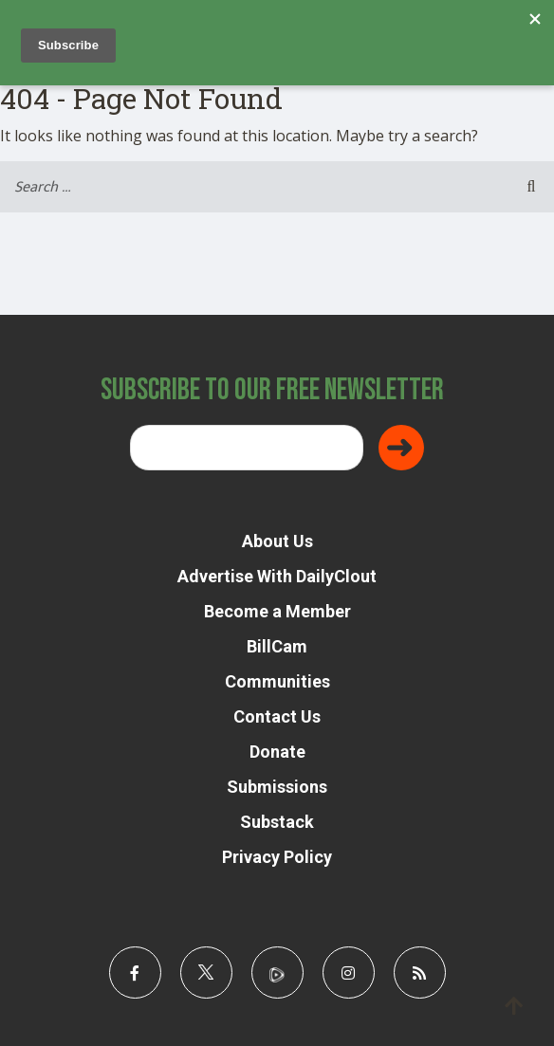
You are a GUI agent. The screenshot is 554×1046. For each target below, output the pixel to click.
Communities (277, 681)
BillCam (277, 646)
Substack (277, 822)
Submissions (277, 787)
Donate (277, 752)
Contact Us (277, 716)
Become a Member (277, 611)
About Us (277, 541)
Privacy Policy (277, 857)
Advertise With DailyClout (277, 576)
